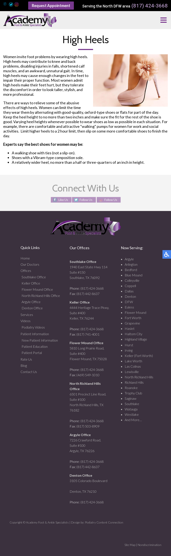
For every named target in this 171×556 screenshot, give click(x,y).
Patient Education (35, 346)
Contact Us (28, 372)
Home (25, 258)
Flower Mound (135, 312)
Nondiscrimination (149, 545)
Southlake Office (34, 277)
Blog (23, 365)
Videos (25, 321)
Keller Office (31, 283)
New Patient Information (40, 340)
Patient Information (34, 334)
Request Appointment (51, 5)
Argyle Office (31, 302)
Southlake (132, 404)
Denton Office (32, 308)
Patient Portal (32, 353)
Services (26, 315)
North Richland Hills (139, 377)
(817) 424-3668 (149, 6)
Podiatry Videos (33, 327)
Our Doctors (29, 264)
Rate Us (26, 359)
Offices (25, 270)
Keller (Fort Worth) (139, 356)
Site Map (129, 545)
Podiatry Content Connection (104, 522)
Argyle (129, 259)
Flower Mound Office (37, 289)
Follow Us (86, 200)
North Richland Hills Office (41, 295)
